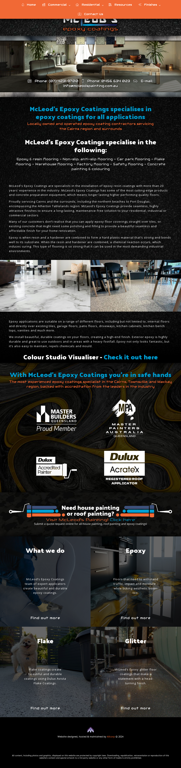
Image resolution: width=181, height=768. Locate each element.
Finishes (147, 5)
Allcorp (111, 736)
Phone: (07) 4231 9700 (53, 81)
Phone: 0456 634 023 (106, 81)
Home (29, 5)
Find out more (45, 618)
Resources (120, 5)
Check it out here (131, 357)
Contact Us (90, 14)
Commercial (54, 5)
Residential (88, 5)
